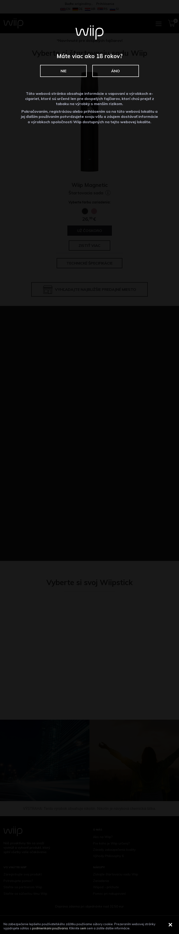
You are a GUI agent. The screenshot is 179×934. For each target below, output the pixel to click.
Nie (63, 71)
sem (83, 928)
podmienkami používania (50, 928)
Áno (115, 71)
